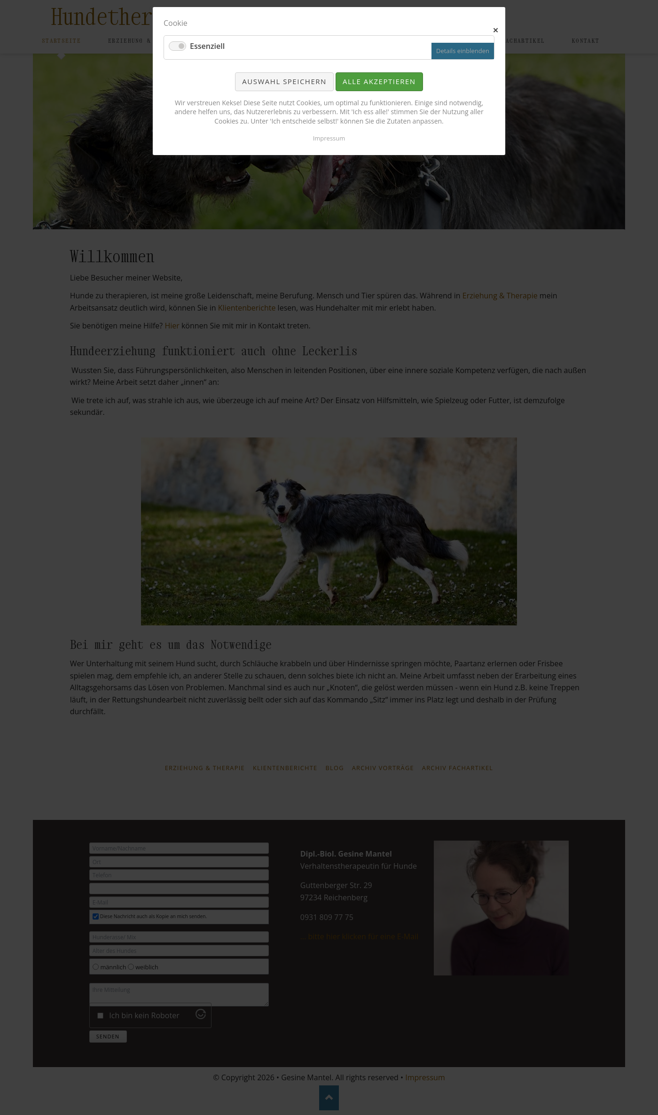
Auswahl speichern (284, 81)
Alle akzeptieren (379, 81)
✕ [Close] (496, 29)
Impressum (329, 138)
